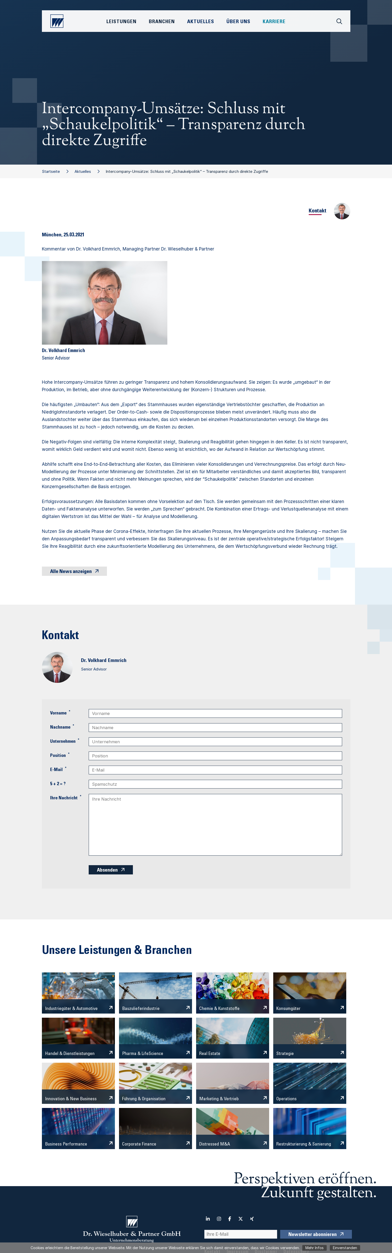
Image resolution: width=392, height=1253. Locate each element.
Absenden (107, 870)
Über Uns (238, 22)
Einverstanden (345, 1248)
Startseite (51, 171)
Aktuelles (83, 171)
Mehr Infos (314, 1248)
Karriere (274, 22)
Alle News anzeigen (71, 572)
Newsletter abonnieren (312, 1235)
